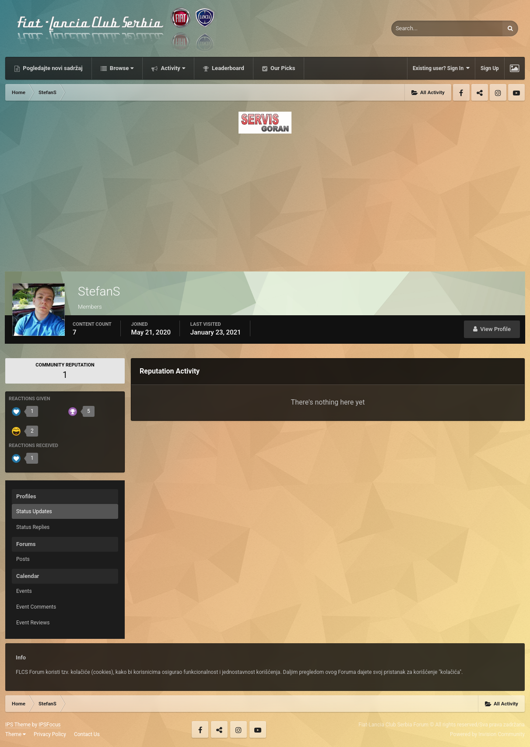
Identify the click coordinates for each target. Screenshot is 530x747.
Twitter (479, 92)
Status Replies (32, 527)
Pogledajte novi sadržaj (52, 68)
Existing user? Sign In (441, 68)
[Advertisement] (265, 200)
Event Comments (36, 607)
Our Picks (282, 68)
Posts (23, 559)
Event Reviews (32, 623)
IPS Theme (18, 725)
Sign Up (490, 68)
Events (24, 591)
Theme (15, 734)
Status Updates (34, 511)
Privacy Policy (50, 734)
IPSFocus (49, 725)
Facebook (461, 92)
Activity (172, 68)
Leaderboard (227, 68)
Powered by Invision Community (487, 734)
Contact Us (87, 734)
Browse (121, 68)
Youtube (516, 92)
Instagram (498, 92)
